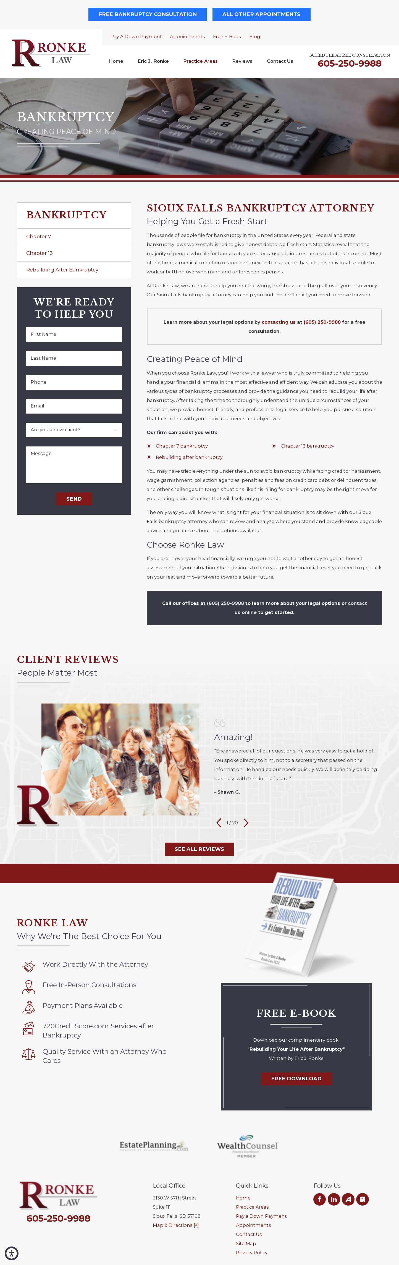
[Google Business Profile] (362, 1199)
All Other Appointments (261, 14)
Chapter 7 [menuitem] (38, 236)
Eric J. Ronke (153, 61)
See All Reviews (199, 849)
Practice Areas (200, 61)
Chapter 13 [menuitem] (39, 253)
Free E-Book (227, 36)
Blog (254, 36)
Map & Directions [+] (176, 1225)
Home (116, 61)
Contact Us (280, 61)
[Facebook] (319, 1199)
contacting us (279, 322)
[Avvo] (348, 1199)
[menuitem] (116, 61)
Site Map (246, 1243)
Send (74, 499)
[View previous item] (218, 822)
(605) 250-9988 (322, 322)
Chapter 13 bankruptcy (307, 446)
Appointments (187, 36)
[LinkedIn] (334, 1199)
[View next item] (246, 822)
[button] (12, 1253)
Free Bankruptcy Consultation (148, 14)
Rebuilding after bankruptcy (189, 457)
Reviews (242, 61)
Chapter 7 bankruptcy (182, 446)
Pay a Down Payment (136, 36)
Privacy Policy (251, 1252)
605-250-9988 (350, 63)
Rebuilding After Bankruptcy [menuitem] (62, 269)
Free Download (296, 1078)
